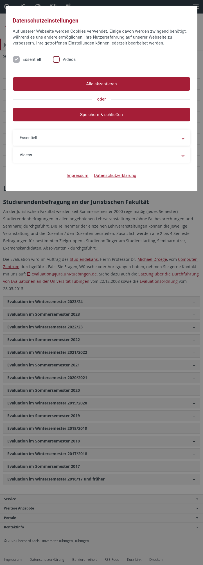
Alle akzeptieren (101, 83)
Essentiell (31, 59)
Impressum (78, 175)
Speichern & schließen (101, 114)
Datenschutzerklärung (115, 175)
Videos (69, 59)
